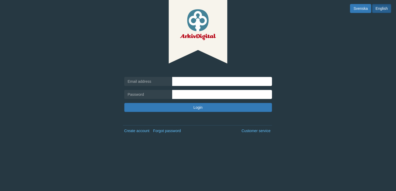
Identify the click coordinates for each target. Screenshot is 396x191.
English (382, 8)
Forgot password (167, 131)
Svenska (360, 8)
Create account (137, 131)
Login (198, 107)
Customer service (256, 131)
